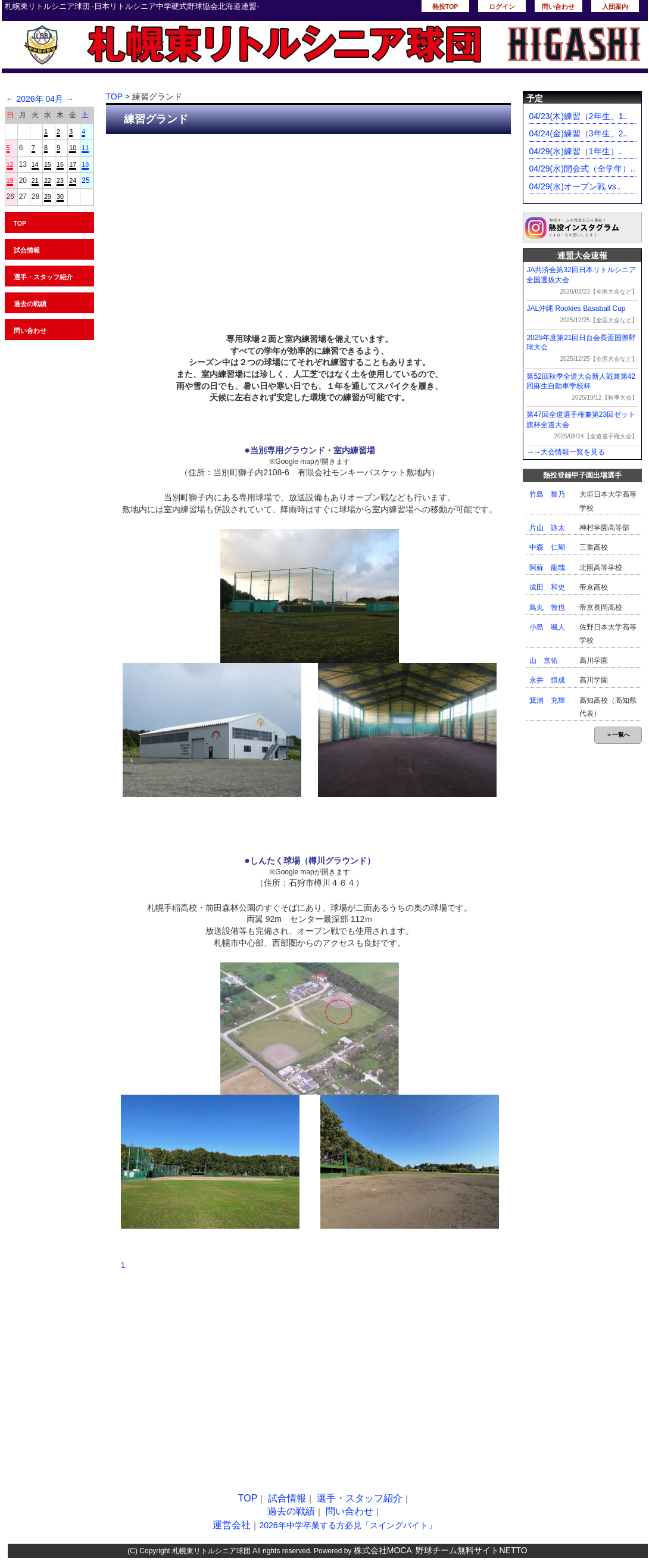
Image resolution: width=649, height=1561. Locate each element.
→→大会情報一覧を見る (565, 452)
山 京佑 (543, 660)
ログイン (502, 6)
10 (72, 147)
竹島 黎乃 (547, 494)
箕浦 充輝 (547, 700)
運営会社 (232, 1525)
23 (60, 180)
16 (60, 164)
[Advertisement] (308, 229)
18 (85, 164)
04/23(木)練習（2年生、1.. (578, 116)
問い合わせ (558, 6)
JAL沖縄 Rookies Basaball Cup (575, 308)
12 (10, 164)
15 (47, 164)
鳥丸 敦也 (547, 607)
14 (35, 164)
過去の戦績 (30, 303)
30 (60, 196)
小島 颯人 (547, 627)
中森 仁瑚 (547, 547)
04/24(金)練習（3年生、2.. (578, 133)
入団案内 (615, 6)
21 (35, 180)
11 (85, 147)
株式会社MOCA (383, 1550)
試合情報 (27, 250)
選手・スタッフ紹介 (43, 277)
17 (72, 164)
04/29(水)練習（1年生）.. (576, 151)
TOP (20, 223)
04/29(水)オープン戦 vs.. (575, 186)
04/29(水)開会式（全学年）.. (582, 168)
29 (47, 196)
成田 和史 (547, 587)
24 (72, 180)
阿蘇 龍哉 (547, 567)
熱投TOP (445, 6)
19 (10, 180)
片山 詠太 (547, 528)
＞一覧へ (618, 734)
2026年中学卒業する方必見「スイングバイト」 (347, 1525)
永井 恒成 (547, 680)
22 (47, 180)
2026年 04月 (39, 99)
